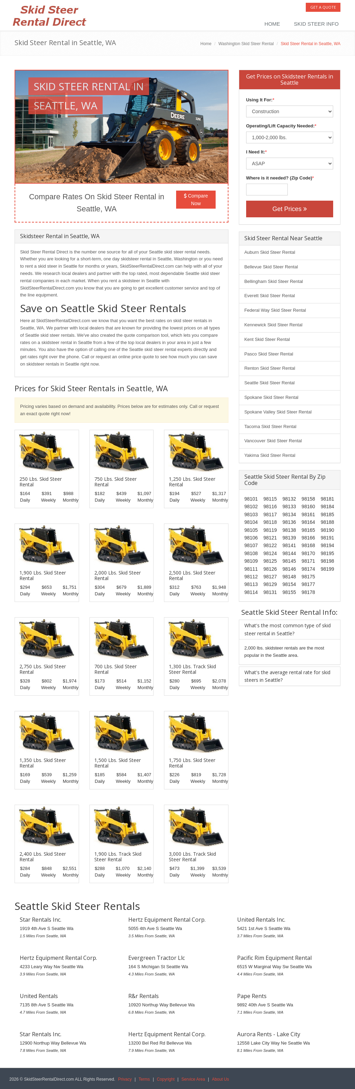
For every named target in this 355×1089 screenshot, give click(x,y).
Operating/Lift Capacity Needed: (280, 125)
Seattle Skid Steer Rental (269, 382)
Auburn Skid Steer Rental (269, 252)
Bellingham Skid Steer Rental (273, 281)
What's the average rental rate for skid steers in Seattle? (287, 676)
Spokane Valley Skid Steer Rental (278, 411)
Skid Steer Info (316, 24)
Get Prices (289, 209)
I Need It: (255, 151)
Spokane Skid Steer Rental (271, 397)
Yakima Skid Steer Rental (269, 455)
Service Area (193, 1079)
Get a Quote (323, 7)
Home (272, 24)
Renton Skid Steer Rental (269, 368)
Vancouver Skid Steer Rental (273, 440)
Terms (144, 1079)
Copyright (165, 1079)
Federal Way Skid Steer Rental (275, 310)
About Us (220, 1079)
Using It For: (259, 99)
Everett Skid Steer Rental (269, 295)
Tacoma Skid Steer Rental (270, 426)
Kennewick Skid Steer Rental (273, 324)
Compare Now (196, 199)
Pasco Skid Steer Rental (268, 354)
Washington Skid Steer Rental (246, 43)
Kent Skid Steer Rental (267, 339)
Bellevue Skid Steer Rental (271, 266)
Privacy (125, 1079)
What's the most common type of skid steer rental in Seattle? (287, 629)
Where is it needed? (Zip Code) (279, 178)
